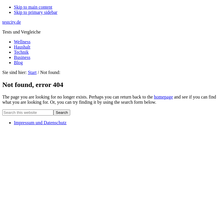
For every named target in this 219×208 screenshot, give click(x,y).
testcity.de (11, 22)
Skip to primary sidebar (35, 12)
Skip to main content (33, 7)
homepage (163, 96)
